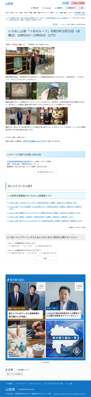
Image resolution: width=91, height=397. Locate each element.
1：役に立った (14, 246)
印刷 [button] (56, 24)
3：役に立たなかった (44, 246)
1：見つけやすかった (17, 253)
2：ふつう (28, 246)
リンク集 (69, 384)
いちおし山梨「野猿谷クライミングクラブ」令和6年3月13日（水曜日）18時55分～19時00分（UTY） (44, 213)
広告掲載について (23, 370)
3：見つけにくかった (49, 253)
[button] (78, 3)
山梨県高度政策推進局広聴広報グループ (21, 161)
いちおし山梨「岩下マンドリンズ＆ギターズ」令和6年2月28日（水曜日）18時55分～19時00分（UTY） (45, 221)
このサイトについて (34, 384)
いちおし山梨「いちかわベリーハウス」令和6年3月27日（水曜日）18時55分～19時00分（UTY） (43, 203)
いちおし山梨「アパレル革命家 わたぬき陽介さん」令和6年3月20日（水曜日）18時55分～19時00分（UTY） (44, 207)
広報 (21, 18)
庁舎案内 (10, 384)
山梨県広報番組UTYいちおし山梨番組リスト (58, 18)
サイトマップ (20, 384)
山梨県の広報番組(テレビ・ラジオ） (34, 18)
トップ (7, 18)
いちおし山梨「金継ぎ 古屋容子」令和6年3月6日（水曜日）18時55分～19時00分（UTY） (41, 217)
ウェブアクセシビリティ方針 (54, 384)
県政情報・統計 (14, 18)
